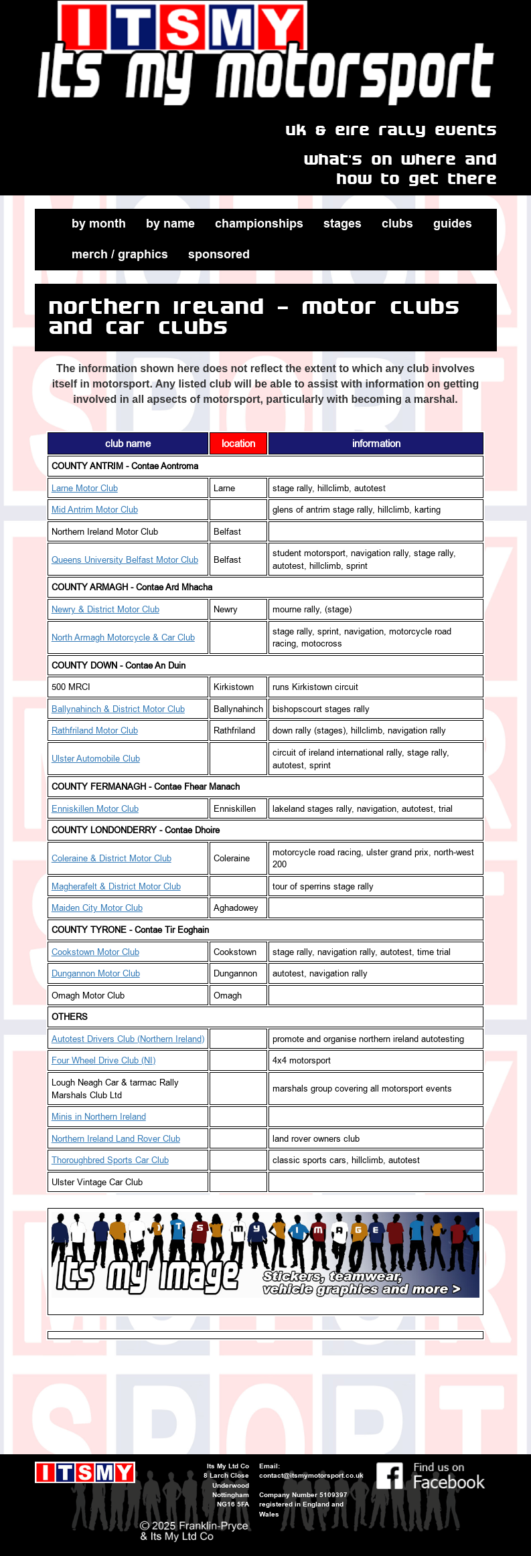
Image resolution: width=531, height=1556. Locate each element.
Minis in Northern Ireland (99, 1116)
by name (170, 223)
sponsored (219, 254)
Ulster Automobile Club (96, 758)
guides (452, 223)
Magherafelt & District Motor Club (116, 886)
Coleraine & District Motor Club (111, 858)
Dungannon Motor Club (96, 973)
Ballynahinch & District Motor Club (118, 709)
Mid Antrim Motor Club (95, 509)
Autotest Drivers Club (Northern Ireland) (128, 1039)
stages (342, 223)
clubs (397, 223)
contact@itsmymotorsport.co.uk (311, 1475)
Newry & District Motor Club (105, 609)
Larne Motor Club (85, 488)
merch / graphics (120, 254)
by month (99, 223)
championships (259, 223)
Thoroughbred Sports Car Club (110, 1160)
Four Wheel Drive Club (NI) (103, 1060)
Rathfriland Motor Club (95, 730)
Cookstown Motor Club (95, 952)
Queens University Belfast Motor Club (125, 559)
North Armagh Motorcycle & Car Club (123, 637)
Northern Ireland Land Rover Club (116, 1138)
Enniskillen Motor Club (95, 808)
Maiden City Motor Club (97, 907)
